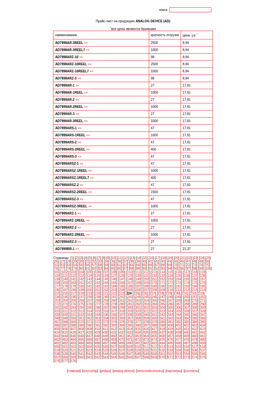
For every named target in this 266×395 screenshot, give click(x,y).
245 (146, 297)
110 (130, 272)
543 (97, 354)
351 (81, 318)
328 (202, 311)
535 (186, 350)
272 (57, 304)
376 (130, 322)
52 (62, 265)
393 (113, 325)
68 (163, 265)
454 (146, 336)
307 (186, 307)
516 (186, 346)
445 (73, 336)
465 (81, 339)
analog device (124, 371)
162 (89, 283)
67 (157, 265)
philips (105, 371)
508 (122, 346)
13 (132, 258)
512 (154, 346)
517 (194, 346)
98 (194, 268)
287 (178, 304)
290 (202, 304)
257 (89, 300)
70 (176, 265)
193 (186, 286)
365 (194, 318)
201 (97, 290)
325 (178, 311)
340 (146, 315)
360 (154, 318)
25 (208, 258)
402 (186, 325)
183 (105, 286)
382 (178, 322)
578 (73, 361)
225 (136, 293)
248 (170, 297)
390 (89, 325)
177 (57, 286)
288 (186, 304)
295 (89, 307)
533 (170, 350)
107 (105, 272)
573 (186, 357)
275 (81, 304)
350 (73, 318)
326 (186, 311)
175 (194, 283)
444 (65, 336)
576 (57, 361)
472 (138, 339)
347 (202, 315)
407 (73, 329)
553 (178, 354)
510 (138, 346)
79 (75, 268)
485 (89, 343)
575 (202, 357)
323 (162, 311)
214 (202, 290)
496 (178, 343)
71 (182, 265)
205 (130, 290)
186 (130, 286)
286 (170, 304)
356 (122, 318)
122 (73, 275)
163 (97, 283)
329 (57, 315)
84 (106, 268)
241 (113, 297)
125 (97, 275)
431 (113, 332)
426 (73, 332)
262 (130, 300)
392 (105, 325)
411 (105, 329)
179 (73, 286)
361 (162, 318)
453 (138, 336)
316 (105, 311)
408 (81, 329)
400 (170, 325)
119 (202, 272)
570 (162, 357)
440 (186, 332)
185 (122, 286)
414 (130, 329)
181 (89, 286)
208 (154, 290)
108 (113, 272)
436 (154, 332)
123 (81, 275)
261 (122, 300)
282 (138, 304)
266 (162, 300)
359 (146, 318)
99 (201, 268)
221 (105, 293)
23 (195, 258)
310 (57, 311)
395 (130, 325)
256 (81, 300)
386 (57, 325)
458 (178, 336)
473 (146, 339)
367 (57, 322)
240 (105, 297)
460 (194, 336)
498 (194, 343)
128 (122, 275)
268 (178, 300)
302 (146, 307)
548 (138, 354)
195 (202, 286)
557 (57, 357)
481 (57, 343)
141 (73, 279)
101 (57, 272)
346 (194, 315)
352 (89, 318)
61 (119, 265)
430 (105, 332)
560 (81, 357)
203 (113, 290)
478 (186, 339)
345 (186, 315)
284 (154, 304)
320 (138, 311)
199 (81, 290)
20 (176, 258)
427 (81, 332)
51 (56, 265)
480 (202, 339)
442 (202, 332)
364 (186, 318)
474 (154, 339)
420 (178, 329)
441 (194, 332)
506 (105, 346)
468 (105, 339)
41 (150, 261)
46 (182, 261)
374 (113, 322)
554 (186, 354)
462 (57, 339)
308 (194, 307)
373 (105, 322)
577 (65, 361)
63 (131, 265)
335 (105, 315)
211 (178, 290)
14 (138, 258)
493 (154, 343)
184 (113, 286)
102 (65, 272)
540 (73, 354)
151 (154, 279)
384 (194, 322)
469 (113, 339)
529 (138, 350)
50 (207, 261)
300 (130, 307)
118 (194, 272)
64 (138, 265)
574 (194, 357)
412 (113, 329)
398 (154, 325)
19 (170, 258)
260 (113, 300)
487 (105, 343)
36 (119, 261)
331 (73, 315)
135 (178, 275)
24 (202, 258)
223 (122, 293)
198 (73, 290)
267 (170, 300)
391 (97, 325)
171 (162, 283)
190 (162, 286)
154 (178, 279)
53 (69, 265)
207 (146, 290)
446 (81, 336)
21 (183, 258)
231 (185, 293)
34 (106, 261)
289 (194, 304)
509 (130, 346)
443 (57, 336)
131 (146, 275)
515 (178, 346)
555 (194, 354)
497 (186, 343)
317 (113, 311)
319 (130, 311)
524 (97, 350)
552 (170, 354)
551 (162, 354)
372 (97, 322)
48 (194, 261)
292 (65, 307)
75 (207, 265)
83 (100, 268)
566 (130, 357)
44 (169, 261)
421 (186, 329)
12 (126, 258)
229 (169, 293)
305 (170, 307)
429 (97, 332)
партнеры (174, 371)
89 (138, 268)
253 (57, 300)
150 (146, 279)
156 (194, 279)
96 (182, 268)
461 (202, 336)
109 (122, 272)
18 (164, 258)
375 (122, 322)
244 (138, 297)
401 (178, 325)
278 (105, 304)
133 (162, 275)
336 (113, 315)
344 (178, 315)
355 (113, 318)
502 (73, 346)
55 (81, 265)
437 (162, 332)
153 (170, 279)
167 (130, 283)
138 (202, 275)
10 (113, 258)
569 (154, 357)
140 (65, 279)
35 (113, 261)
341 (154, 315)
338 (130, 315)
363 (178, 318)
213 (194, 290)
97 (188, 268)
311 (65, 311)
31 (87, 261)
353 (97, 318)
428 (89, 332)
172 (170, 283)
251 (194, 297)
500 (57, 346)
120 (57, 275)
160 (73, 283)
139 (57, 279)
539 (65, 354)
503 (81, 346)
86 (119, 268)
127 (113, 275)
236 (73, 297)
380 (162, 322)
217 (73, 293)
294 (81, 307)
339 (138, 315)
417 (154, 329)
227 (152, 293)
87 (125, 268)
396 (138, 325)
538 (57, 354)
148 (130, 279)
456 (162, 336)
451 (122, 336)
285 (162, 304)
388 (73, 325)
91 (150, 268)
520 (65, 350)
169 (146, 283)
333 (89, 315)
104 (81, 272)
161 (81, 283)
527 (122, 350)
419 (170, 329)
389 (81, 325)
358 (138, 318)
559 (73, 357)
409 (89, 329)
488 (113, 343)
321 (146, 311)
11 (120, 258)
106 (97, 272)
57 (93, 265)
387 (65, 325)
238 (89, 297)
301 (138, 307)
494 (162, 343)
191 (170, 286)
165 (113, 283)
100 (208, 268)
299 (122, 307)
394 (122, 325)
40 (144, 261)
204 (122, 290)
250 (186, 297)
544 (105, 354)
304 (162, 307)
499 (202, 343)
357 (130, 318)
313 (81, 311)
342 (162, 315)
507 (113, 346)
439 (178, 332)
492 (146, 343)
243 (130, 297)
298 (113, 307)
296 (97, 307)
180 (81, 286)
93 (163, 268)
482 (65, 343)
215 (57, 293)
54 (75, 265)
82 (93, 268)
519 (57, 350)
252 (202, 297)
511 (146, 346)
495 (170, 343)
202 (105, 290)
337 (122, 315)
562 (97, 357)
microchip (90, 371)
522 (81, 350)
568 (146, 357)
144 (97, 279)
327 (194, 311)
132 (154, 275)
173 (178, 283)
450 (113, 336)
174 (186, 283)
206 (138, 290)
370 (81, 322)
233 (201, 293)
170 (154, 283)
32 (93, 261)
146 (113, 279)
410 (97, 329)
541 (81, 354)
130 (138, 275)
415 (138, 329)
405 (57, 329)
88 (131, 268)
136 (186, 275)
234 (57, 297)
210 (170, 290)
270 (194, 300)
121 (65, 275)
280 (122, 304)
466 (89, 339)
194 (194, 286)
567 (138, 357)
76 (56, 268)
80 (81, 268)
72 (188, 265)
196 (57, 290)
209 (162, 290)
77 (62, 268)
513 (162, 346)
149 (138, 279)
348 (57, 318)
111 (138, 272)
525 (105, 350)
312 (73, 311)
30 (81, 261)
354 (105, 318)
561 (89, 357)
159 (65, 283)
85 (113, 268)
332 (81, 315)
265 (154, 300)
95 (176, 268)
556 (202, 354)
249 (178, 297)
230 (177, 293)
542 (89, 354)
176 (202, 283)
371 (89, 322)
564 (113, 357)
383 (186, 322)
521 (73, 350)
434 (138, 332)
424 (57, 332)
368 (65, 322)
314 (89, 311)
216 (65, 293)
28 (69, 261)
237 (81, 297)
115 (170, 272)
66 (150, 265)
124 (89, 275)
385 (202, 322)
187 (138, 286)
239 (97, 297)
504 (89, 346)
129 (130, 275)
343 (170, 315)
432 (122, 332)
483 (73, 343)
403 (194, 325)
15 (145, 258)
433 (130, 332)
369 (73, 322)
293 (73, 307)
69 (169, 265)
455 (154, 336)
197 (65, 290)
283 (146, 304)
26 (56, 261)
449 (105, 336)
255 (73, 300)
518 (202, 346)
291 (57, 307)
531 (154, 350)
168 (138, 283)
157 (202, 279)
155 (186, 279)
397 (146, 325)
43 (163, 261)
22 (189, 258)
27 (62, 261)
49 (201, 261)
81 (87, 268)
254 (65, 300)
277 (97, 304)
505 (97, 346)
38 (131, 261)
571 (170, 357)
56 (87, 265)
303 (154, 307)
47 (188, 261)
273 (65, 304)
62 (125, 265)
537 (202, 350)
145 (105, 279)
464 (73, 339)
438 (170, 332)
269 (186, 300)
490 (130, 343)
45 (176, 261)
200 (89, 290)
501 (65, 346)
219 (89, 293)
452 (130, 336)
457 (170, 336)
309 (202, 307)
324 (170, 311)
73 (194, 265)
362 (170, 318)
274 (73, 304)
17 (158, 258)
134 (170, 275)
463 (65, 339)
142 (81, 279)
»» (86, 43)
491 (138, 343)
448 (97, 336)
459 (186, 336)
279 (113, 304)
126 (105, 275)
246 (154, 297)
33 (100, 261)
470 (122, 339)
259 (105, 300)
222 (113, 293)
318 (122, 311)
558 (65, 357)
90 (144, 268)
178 (65, 286)
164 (105, 283)
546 (122, 354)
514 (170, 346)
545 (113, 354)
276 (89, 304)
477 (178, 339)
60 (113, 265)
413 (122, 329)
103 (73, 272)
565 (122, 357)
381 (170, 322)
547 (130, 354)
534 (178, 350)
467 (97, 339)
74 (201, 265)
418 (162, 329)
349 (65, 318)
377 (138, 322)
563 (105, 357)
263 (138, 300)
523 (89, 350)
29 (75, 261)
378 (146, 322)
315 (97, 311)
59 (106, 265)
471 (130, 339)
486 (97, 343)
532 (162, 350)
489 (122, 343)
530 (146, 350)
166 (122, 283)
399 (162, 325)
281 (130, 304)
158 (57, 283)
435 (146, 332)
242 (122, 297)
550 (154, 354)
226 (144, 293)
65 (144, 265)
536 (194, 350)
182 (97, 286)
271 (202, 300)
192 (178, 286)
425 (65, 332)
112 (146, 272)
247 (162, 297)
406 (65, 329)
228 (160, 293)
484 (81, 343)
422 (194, 329)
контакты (191, 371)
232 (193, 293)
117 (186, 272)
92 (157, 268)
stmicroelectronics (150, 371)
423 (202, 329)
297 (105, 307)
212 (186, 290)
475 (162, 339)
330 (65, 315)
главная (74, 371)
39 (138, 261)
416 (146, 329)
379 (154, 322)
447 (89, 336)
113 (154, 272)
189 (154, 286)
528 (130, 350)
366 (202, 318)
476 (170, 339)
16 (151, 258)
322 (154, 311)
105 (89, 272)
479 (194, 339)
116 (178, 272)
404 (202, 325)
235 (65, 297)
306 (178, 307)
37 (125, 261)
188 (146, 286)
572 (178, 357)
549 (146, 354)
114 (162, 272)
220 (97, 293)
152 (162, 279)
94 (169, 268)
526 (113, 350)
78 (69, 268)
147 (122, 279)
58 (100, 265)
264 (146, 300)
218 (81, 293)
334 (97, 315)
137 (194, 275)
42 (157, 261)
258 (97, 300)
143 (89, 279)
